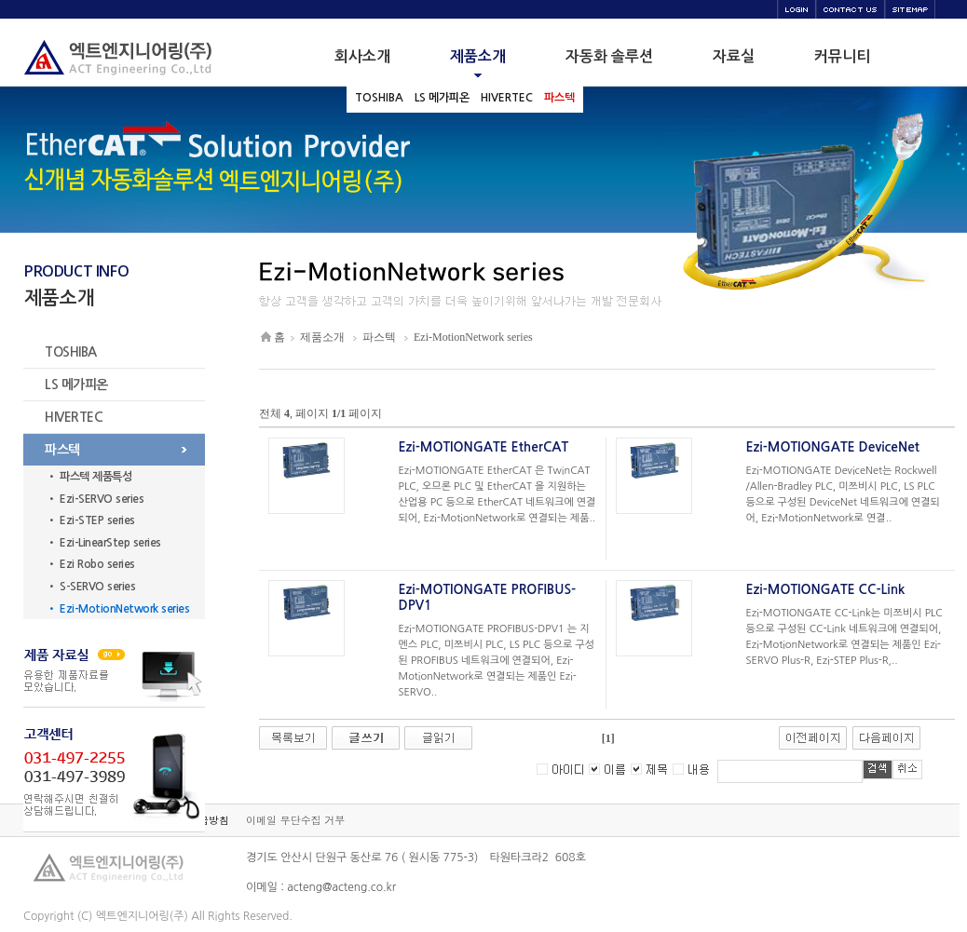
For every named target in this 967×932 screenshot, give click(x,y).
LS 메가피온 (76, 384)
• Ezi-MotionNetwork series (118, 609)
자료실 (734, 56)
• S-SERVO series (91, 586)
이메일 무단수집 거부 (295, 820)
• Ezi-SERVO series (95, 499)
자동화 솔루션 (609, 56)
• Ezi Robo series (91, 564)
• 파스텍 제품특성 (89, 476)
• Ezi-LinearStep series (104, 542)
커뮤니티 (842, 56)
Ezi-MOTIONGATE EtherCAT (484, 446)
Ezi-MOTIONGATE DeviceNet (832, 446)
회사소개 (362, 56)
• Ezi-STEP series (91, 520)
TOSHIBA (71, 351)
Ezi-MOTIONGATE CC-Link (826, 589)
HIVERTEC (73, 417)
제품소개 (322, 337)
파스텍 (62, 449)
